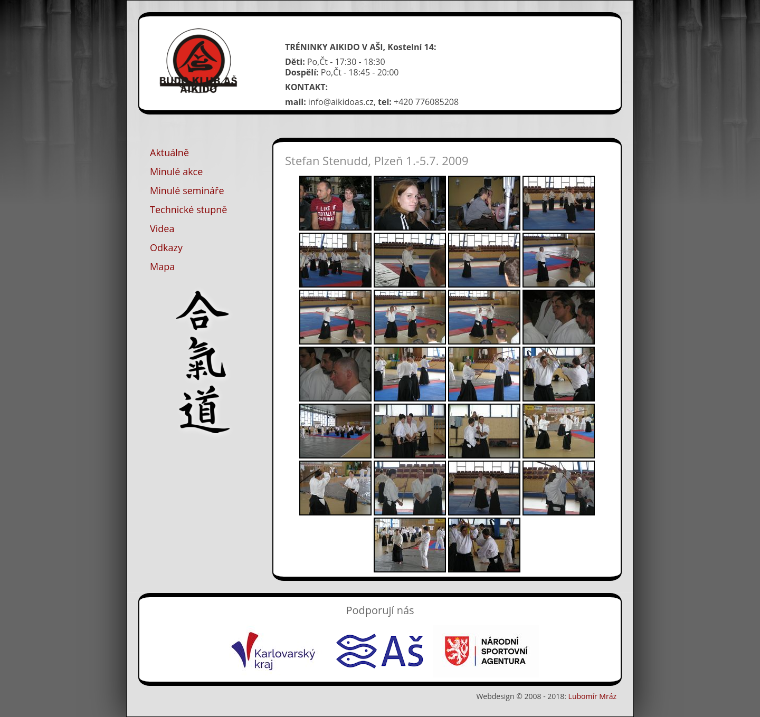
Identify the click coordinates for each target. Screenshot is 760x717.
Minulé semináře (187, 190)
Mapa (162, 266)
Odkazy (166, 247)
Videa (162, 228)
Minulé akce (176, 171)
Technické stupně (188, 209)
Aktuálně (169, 152)
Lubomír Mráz (592, 696)
